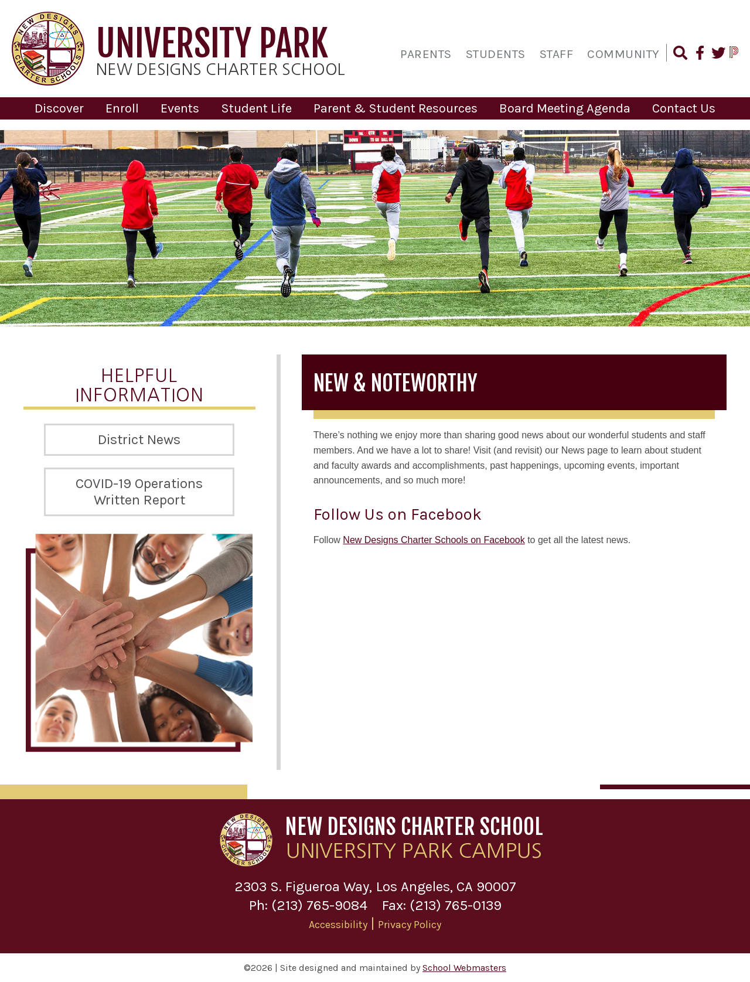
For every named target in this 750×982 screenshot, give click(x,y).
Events (180, 108)
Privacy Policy (409, 924)
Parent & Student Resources (395, 108)
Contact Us (683, 108)
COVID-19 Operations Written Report (139, 491)
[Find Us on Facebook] (698, 54)
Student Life (256, 108)
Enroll (122, 108)
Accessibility (338, 924)
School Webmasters (464, 967)
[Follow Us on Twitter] (718, 54)
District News (139, 439)
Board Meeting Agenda (564, 108)
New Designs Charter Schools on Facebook (433, 539)
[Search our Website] (680, 54)
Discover (59, 108)
